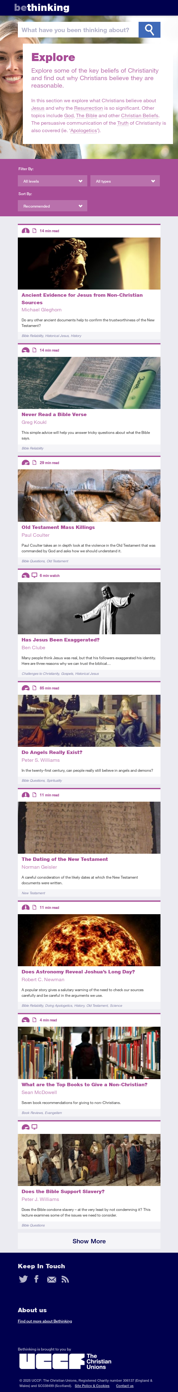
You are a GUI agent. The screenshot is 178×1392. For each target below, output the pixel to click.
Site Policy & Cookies (92, 1386)
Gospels (67, 673)
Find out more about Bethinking (45, 1321)
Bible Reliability (32, 336)
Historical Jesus (57, 336)
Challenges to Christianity (40, 673)
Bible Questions (33, 561)
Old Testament (57, 561)
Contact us (125, 1386)
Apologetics (83, 130)
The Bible (86, 115)
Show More (89, 1241)
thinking (41, 7)
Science (116, 1005)
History (76, 336)
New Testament (33, 893)
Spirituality (54, 780)
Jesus (37, 108)
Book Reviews (32, 1113)
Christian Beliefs (139, 115)
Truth (123, 123)
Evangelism (53, 1113)
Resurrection (88, 108)
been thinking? (75, 29)
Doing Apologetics (58, 1005)
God (69, 115)
